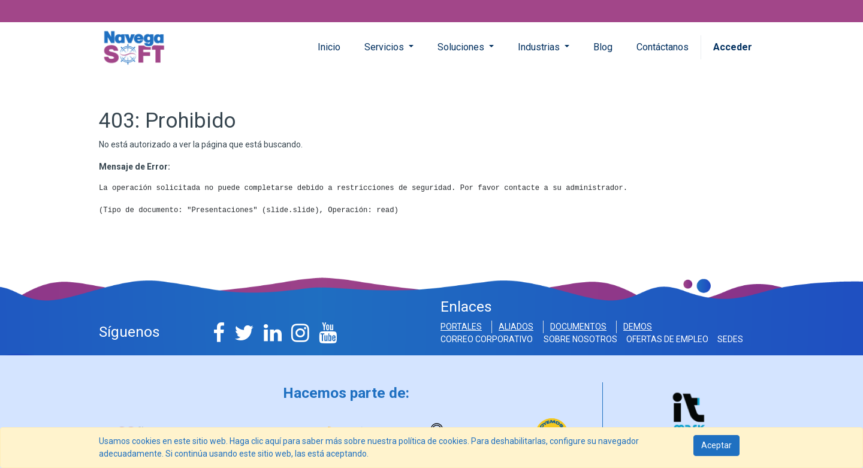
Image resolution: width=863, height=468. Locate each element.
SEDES (730, 339)
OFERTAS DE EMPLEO (668, 339)
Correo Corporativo (488, 339)
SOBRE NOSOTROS (581, 339)
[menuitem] (329, 47)
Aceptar (716, 445)
